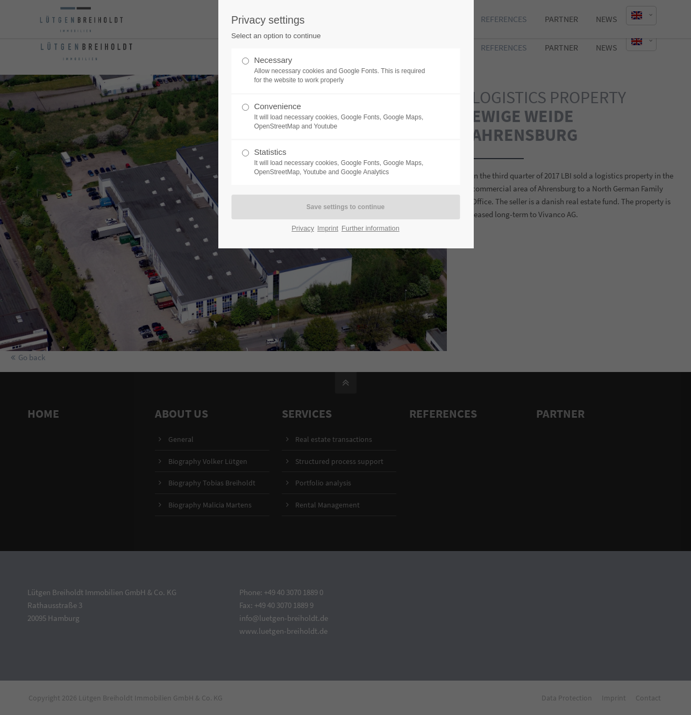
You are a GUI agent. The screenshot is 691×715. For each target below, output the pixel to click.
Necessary (341, 70)
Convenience (341, 116)
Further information (370, 228)
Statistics (341, 162)
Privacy (302, 228)
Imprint (327, 228)
